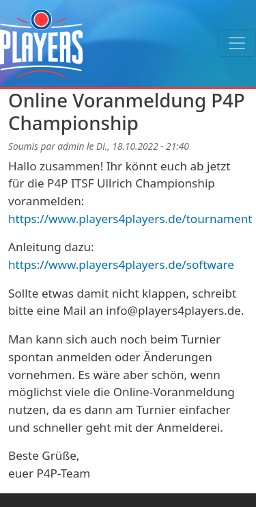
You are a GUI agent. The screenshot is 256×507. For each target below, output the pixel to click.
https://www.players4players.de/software (121, 264)
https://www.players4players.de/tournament (130, 218)
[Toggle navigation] (237, 43)
